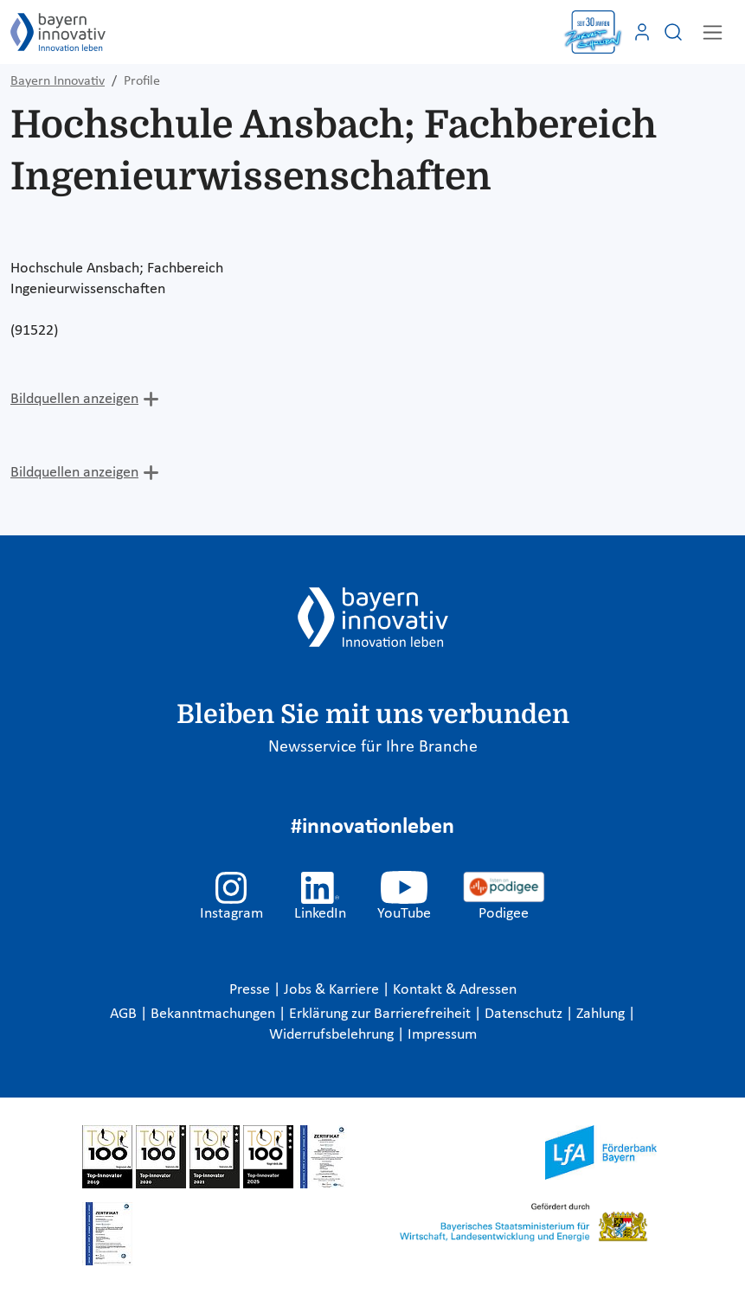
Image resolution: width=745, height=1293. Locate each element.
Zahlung (602, 1014)
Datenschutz (525, 1014)
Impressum (442, 1035)
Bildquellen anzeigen (74, 399)
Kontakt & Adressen (455, 990)
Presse (251, 990)
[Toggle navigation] (712, 32)
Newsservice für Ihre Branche (373, 747)
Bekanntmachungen (215, 1014)
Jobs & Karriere (333, 990)
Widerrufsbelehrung (333, 1035)
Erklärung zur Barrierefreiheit (381, 1014)
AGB (125, 1014)
